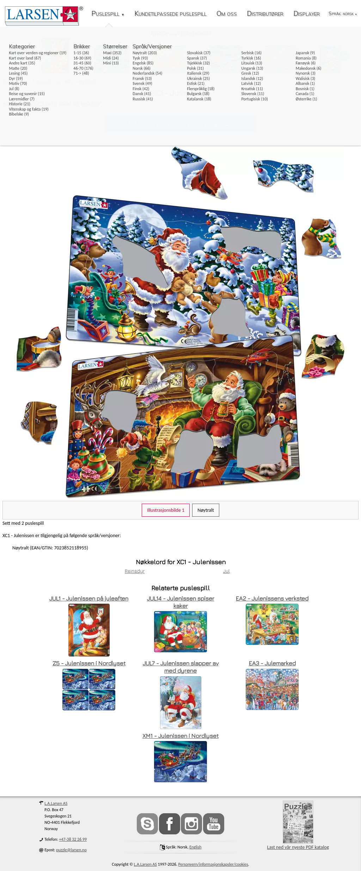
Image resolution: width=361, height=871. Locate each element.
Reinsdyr (135, 571)
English (195, 847)
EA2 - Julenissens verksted (272, 598)
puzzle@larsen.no (71, 849)
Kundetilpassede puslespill (170, 14)
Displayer (306, 14)
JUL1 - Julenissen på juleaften (88, 598)
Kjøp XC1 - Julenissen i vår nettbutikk (180, 126)
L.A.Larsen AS (55, 803)
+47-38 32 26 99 (73, 839)
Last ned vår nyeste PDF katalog (298, 825)
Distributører (265, 14)
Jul (226, 571)
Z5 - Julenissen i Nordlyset (89, 663)
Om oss (226, 14)
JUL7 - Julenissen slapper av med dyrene (181, 667)
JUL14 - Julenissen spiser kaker (180, 602)
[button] (344, 56)
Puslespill (107, 14)
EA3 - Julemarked (272, 663)
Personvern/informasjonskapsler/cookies (213, 864)
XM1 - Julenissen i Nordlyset (180, 735)
